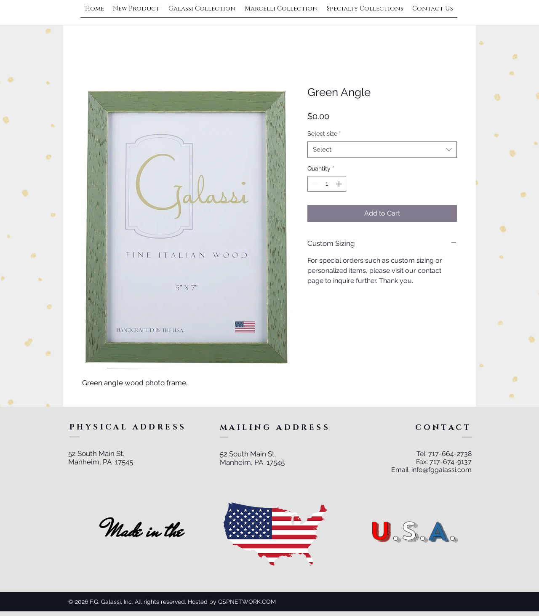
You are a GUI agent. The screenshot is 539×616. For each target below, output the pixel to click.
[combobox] (382, 149)
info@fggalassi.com (441, 470)
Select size (324, 133)
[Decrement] (314, 183)
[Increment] (339, 183)
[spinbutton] (326, 183)
